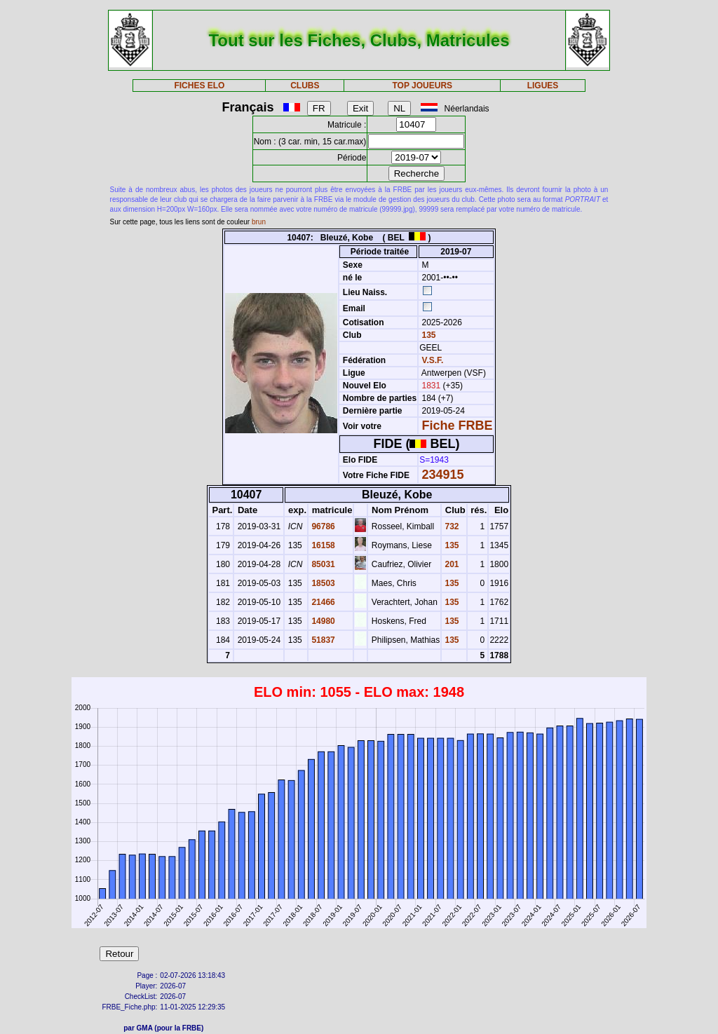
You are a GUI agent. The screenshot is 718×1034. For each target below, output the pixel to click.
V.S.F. (433, 360)
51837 (322, 640)
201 (450, 564)
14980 (322, 621)
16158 (322, 545)
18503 (322, 583)
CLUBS (304, 85)
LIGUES (543, 85)
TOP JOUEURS (423, 85)
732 (450, 526)
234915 (443, 475)
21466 (322, 602)
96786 (322, 526)
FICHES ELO (199, 85)
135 (427, 335)
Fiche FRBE (457, 426)
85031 (322, 564)
